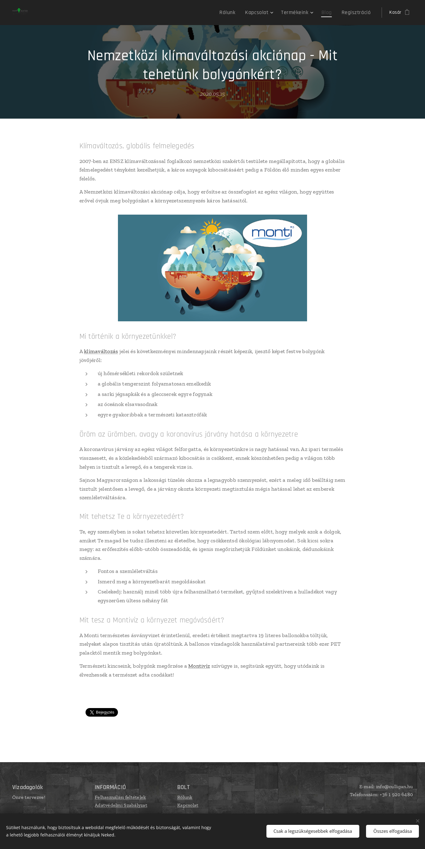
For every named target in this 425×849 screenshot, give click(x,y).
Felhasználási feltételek (120, 797)
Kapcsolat (187, 805)
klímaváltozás (101, 351)
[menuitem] (239, 12)
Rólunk (184, 797)
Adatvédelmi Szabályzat (121, 805)
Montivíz (199, 666)
